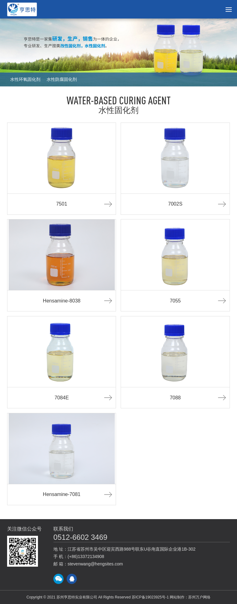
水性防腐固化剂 (62, 79)
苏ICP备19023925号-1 (150, 597)
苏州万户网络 (199, 597)
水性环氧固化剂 (25, 79)
